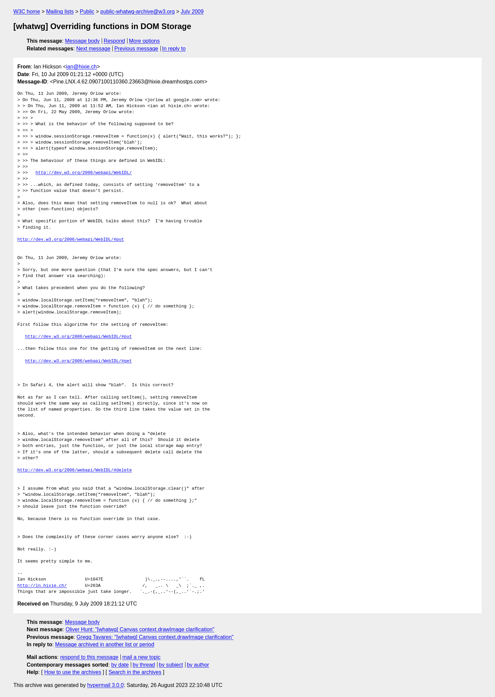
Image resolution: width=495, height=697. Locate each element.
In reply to (173, 48)
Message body (82, 41)
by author (198, 665)
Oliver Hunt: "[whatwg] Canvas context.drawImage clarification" (140, 629)
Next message (93, 48)
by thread (144, 665)
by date (119, 665)
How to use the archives (72, 672)
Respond (114, 41)
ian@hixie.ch (81, 66)
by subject (171, 665)
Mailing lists (60, 11)
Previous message (136, 48)
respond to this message (89, 657)
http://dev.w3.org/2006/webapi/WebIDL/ (84, 173)
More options (144, 41)
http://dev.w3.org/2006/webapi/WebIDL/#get (78, 361)
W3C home (26, 11)
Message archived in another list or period (104, 644)
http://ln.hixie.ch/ (42, 586)
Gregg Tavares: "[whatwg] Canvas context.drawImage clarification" (154, 637)
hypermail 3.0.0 (105, 685)
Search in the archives (134, 672)
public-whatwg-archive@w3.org (137, 11)
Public (87, 11)
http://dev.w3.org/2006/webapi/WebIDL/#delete (74, 470)
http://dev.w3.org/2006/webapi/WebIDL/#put (70, 240)
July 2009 (192, 11)
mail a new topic (141, 657)
